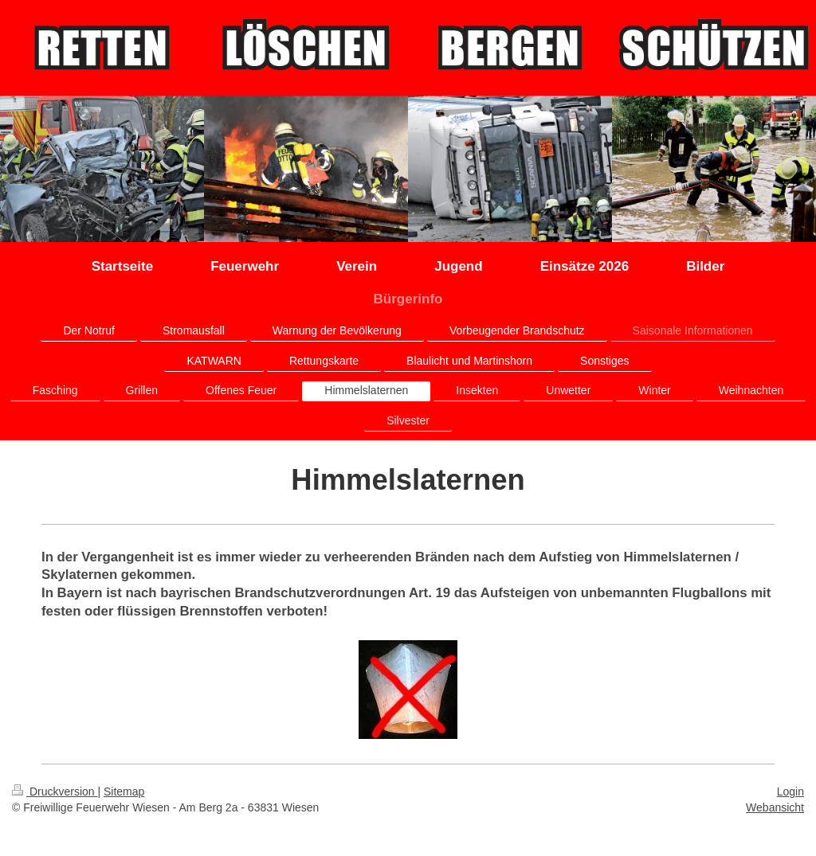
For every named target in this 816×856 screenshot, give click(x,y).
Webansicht (775, 807)
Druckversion (54, 791)
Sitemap (124, 791)
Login (790, 791)
